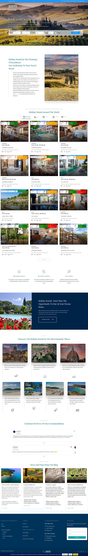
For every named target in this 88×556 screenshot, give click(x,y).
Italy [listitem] (2, 524)
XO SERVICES (73, 6)
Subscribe (77, 537)
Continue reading (4, 508)
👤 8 (8, 123)
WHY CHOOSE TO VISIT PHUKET (10, 485)
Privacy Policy (25, 535)
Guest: (46, 32)
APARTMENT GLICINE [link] (66, 147)
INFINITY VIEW (34, 156)
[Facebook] (79, 551)
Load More (44, 259)
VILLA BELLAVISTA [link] (35, 182)
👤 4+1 (75, 226)
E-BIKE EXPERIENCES (29, 485)
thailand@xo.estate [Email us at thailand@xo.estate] (49, 540)
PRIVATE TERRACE (69, 226)
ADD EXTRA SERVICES (60, 6)
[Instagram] (81, 551)
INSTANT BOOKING (12, 123)
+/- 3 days (58, 32)
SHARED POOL (3, 123)
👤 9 (45, 156)
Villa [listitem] (3, 538)
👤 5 (37, 226)
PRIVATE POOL (41, 156)
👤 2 (44, 123)
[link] (15, 131)
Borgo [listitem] (3, 534)
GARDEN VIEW (32, 123)
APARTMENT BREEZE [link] (36, 147)
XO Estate (17, 93)
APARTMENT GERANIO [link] (66, 216)
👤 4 (67, 192)
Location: (33, 32)
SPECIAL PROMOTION (21, 123)
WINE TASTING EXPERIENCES (75, 485)
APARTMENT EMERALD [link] (7, 182)
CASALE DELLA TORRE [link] (7, 216)
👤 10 (16, 191)
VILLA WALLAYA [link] (64, 182)
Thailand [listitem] (3, 526)
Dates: (11, 32)
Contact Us (25, 523)
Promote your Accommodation (28, 538)
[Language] (83, 6)
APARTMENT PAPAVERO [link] (7, 147)
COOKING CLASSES (51, 485)
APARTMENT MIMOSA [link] (36, 250)
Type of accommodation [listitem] (5, 529)
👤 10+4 (16, 226)
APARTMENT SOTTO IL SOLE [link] (68, 250)
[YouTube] (83, 551)
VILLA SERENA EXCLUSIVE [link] (8, 250)
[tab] (26, 117)
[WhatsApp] (86, 551)
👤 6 (74, 157)
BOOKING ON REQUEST (49, 123)
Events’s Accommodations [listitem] (7, 536)
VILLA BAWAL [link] (34, 216)
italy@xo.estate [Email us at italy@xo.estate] (49, 530)
